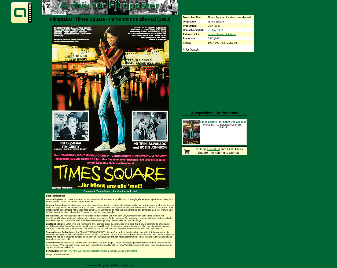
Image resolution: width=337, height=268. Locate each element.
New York (72, 251)
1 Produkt (213, 149)
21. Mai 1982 (215, 30)
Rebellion (95, 251)
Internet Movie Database (222, 34)
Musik (104, 251)
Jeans (121, 251)
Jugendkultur (84, 251)
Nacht (134, 251)
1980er (63, 251)
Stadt (127, 251)
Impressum (127, 265)
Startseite (59, 13)
